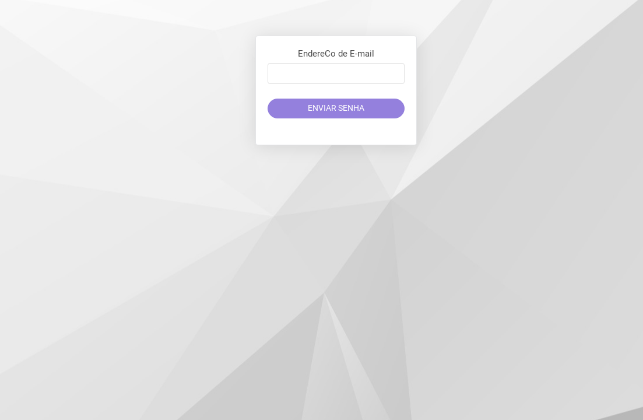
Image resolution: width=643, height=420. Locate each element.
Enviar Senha (336, 108)
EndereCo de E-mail (336, 53)
